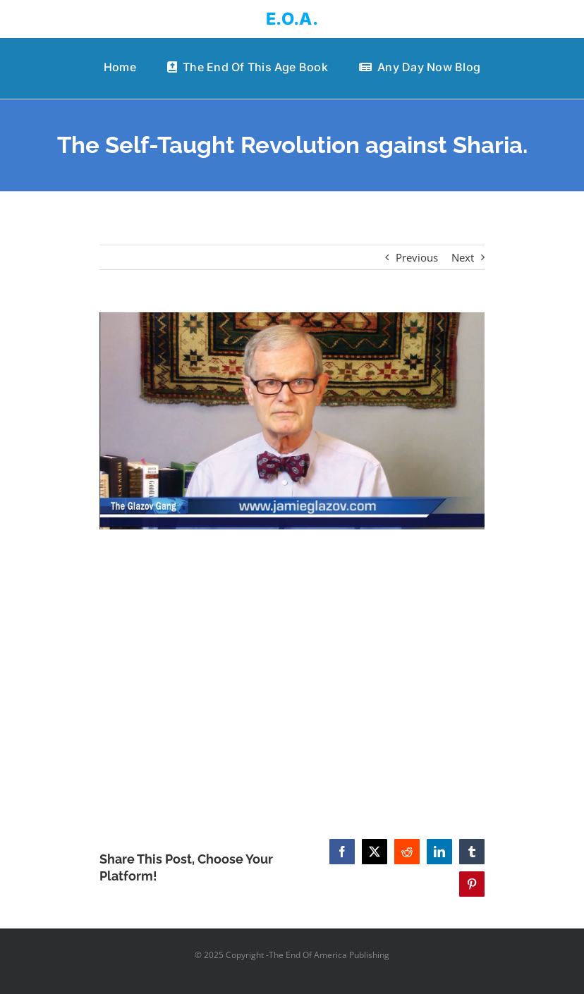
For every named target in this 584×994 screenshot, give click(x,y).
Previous (417, 257)
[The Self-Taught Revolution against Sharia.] (292, 420)
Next (462, 257)
